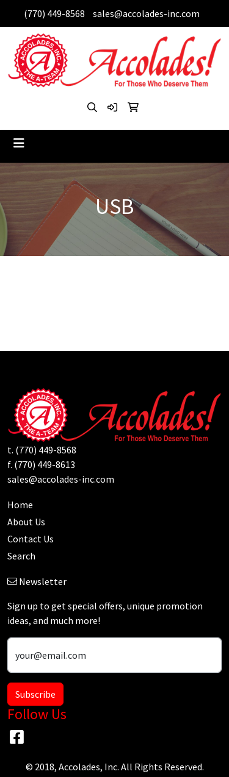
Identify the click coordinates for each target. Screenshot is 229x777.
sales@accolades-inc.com (146, 13)
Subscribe (35, 694)
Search (21, 556)
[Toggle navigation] (19, 143)
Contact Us (30, 539)
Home (20, 504)
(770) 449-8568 (54, 13)
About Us (26, 522)
